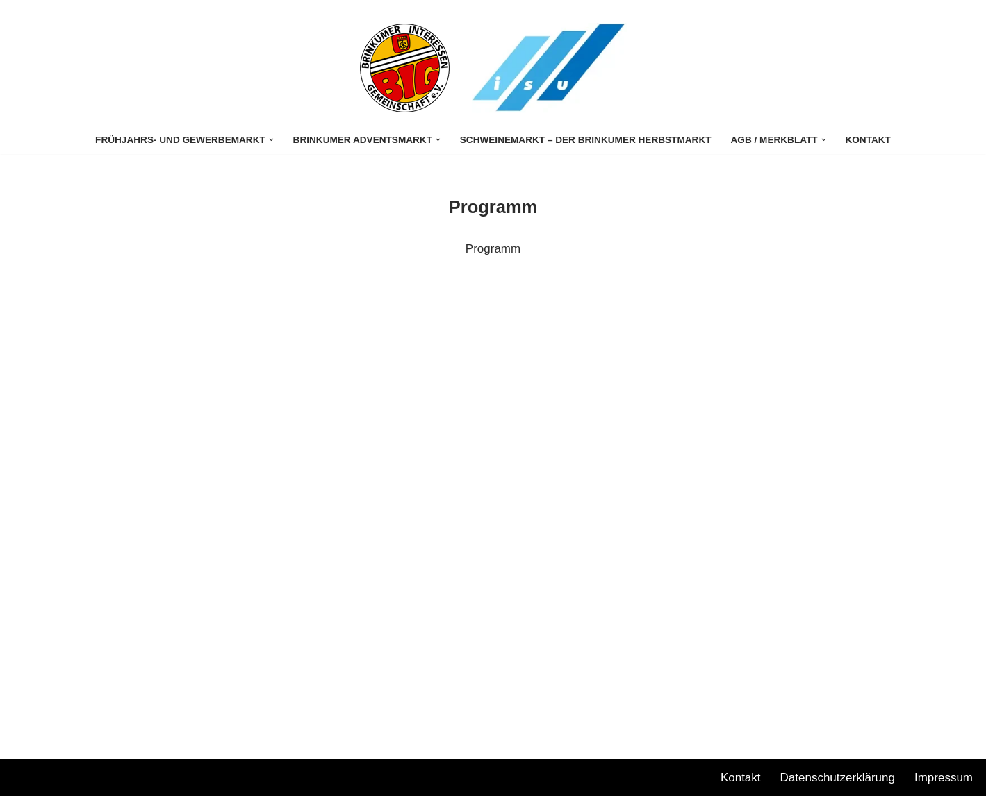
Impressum (943, 777)
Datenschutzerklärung (837, 777)
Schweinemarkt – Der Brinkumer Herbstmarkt (586, 140)
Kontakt (867, 140)
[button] (271, 139)
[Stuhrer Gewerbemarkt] (405, 68)
